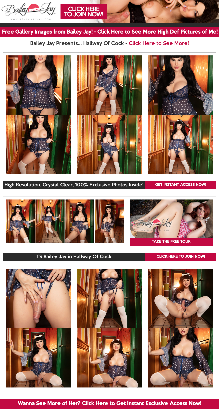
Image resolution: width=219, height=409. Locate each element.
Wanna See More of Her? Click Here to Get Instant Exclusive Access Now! (109, 403)
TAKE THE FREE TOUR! (171, 241)
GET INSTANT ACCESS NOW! (180, 185)
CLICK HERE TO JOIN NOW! (180, 256)
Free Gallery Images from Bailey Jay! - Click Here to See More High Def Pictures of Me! (110, 32)
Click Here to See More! (159, 43)
